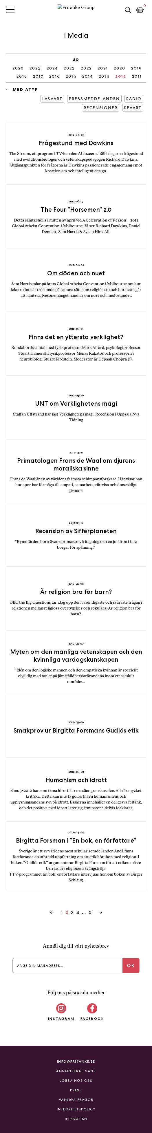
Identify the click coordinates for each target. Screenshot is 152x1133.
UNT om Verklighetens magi (76, 403)
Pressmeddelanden (94, 98)
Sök (128, 10)
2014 (87, 76)
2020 (119, 68)
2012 (120, 76)
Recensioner (101, 107)
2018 (22, 76)
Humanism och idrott (76, 780)
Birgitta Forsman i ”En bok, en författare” (76, 840)
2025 (35, 68)
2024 (52, 68)
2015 (71, 76)
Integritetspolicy (76, 1109)
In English (76, 1118)
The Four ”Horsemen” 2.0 (76, 209)
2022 (86, 68)
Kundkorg (140, 10)
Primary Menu (10, 9)
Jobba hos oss (76, 1080)
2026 (18, 68)
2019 (136, 68)
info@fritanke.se (76, 1061)
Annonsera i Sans (76, 1071)
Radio (134, 98)
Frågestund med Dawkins (76, 143)
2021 (103, 68)
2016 (54, 76)
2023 (69, 68)
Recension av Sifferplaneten (76, 531)
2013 (104, 76)
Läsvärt (52, 98)
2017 (38, 76)
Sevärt (133, 107)
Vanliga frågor (76, 1099)
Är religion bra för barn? (76, 591)
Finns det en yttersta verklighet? (76, 337)
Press (76, 1090)
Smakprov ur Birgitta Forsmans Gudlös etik (76, 730)
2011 (137, 76)
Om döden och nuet (76, 273)
